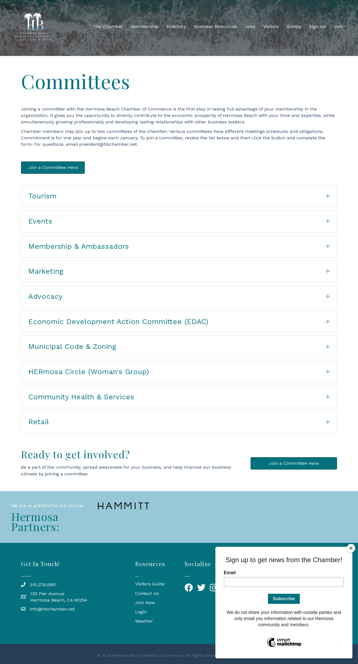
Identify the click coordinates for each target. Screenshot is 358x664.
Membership (144, 26)
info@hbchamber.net (52, 609)
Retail (38, 421)
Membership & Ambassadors (78, 246)
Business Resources (215, 26)
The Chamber (108, 26)
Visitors (271, 26)
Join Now (145, 602)
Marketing (45, 271)
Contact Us (147, 593)
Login (141, 611)
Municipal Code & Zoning (72, 346)
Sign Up (317, 26)
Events (294, 26)
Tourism (42, 196)
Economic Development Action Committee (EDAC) (118, 321)
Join (338, 26)
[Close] (351, 548)
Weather (144, 621)
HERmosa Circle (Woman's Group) (88, 371)
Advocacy (45, 296)
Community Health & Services (81, 397)
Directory (176, 26)
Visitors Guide (150, 583)
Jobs (250, 26)
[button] (53, 167)
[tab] (179, 196)
